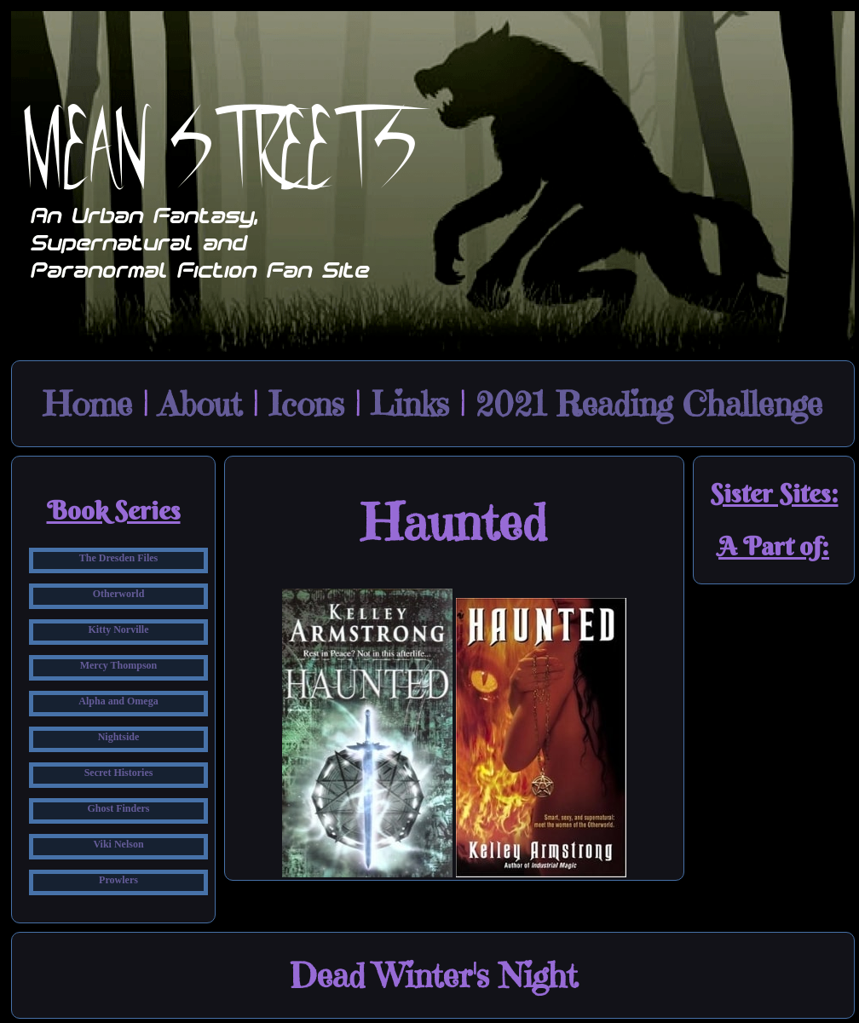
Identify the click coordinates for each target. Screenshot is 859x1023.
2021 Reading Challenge (649, 403)
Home (87, 403)
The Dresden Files (118, 558)
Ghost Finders (118, 808)
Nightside (119, 737)
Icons (306, 403)
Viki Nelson (118, 844)
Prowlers (118, 880)
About (200, 403)
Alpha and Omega (118, 701)
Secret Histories (118, 773)
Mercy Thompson (119, 665)
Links (410, 403)
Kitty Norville (119, 629)
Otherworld (119, 594)
